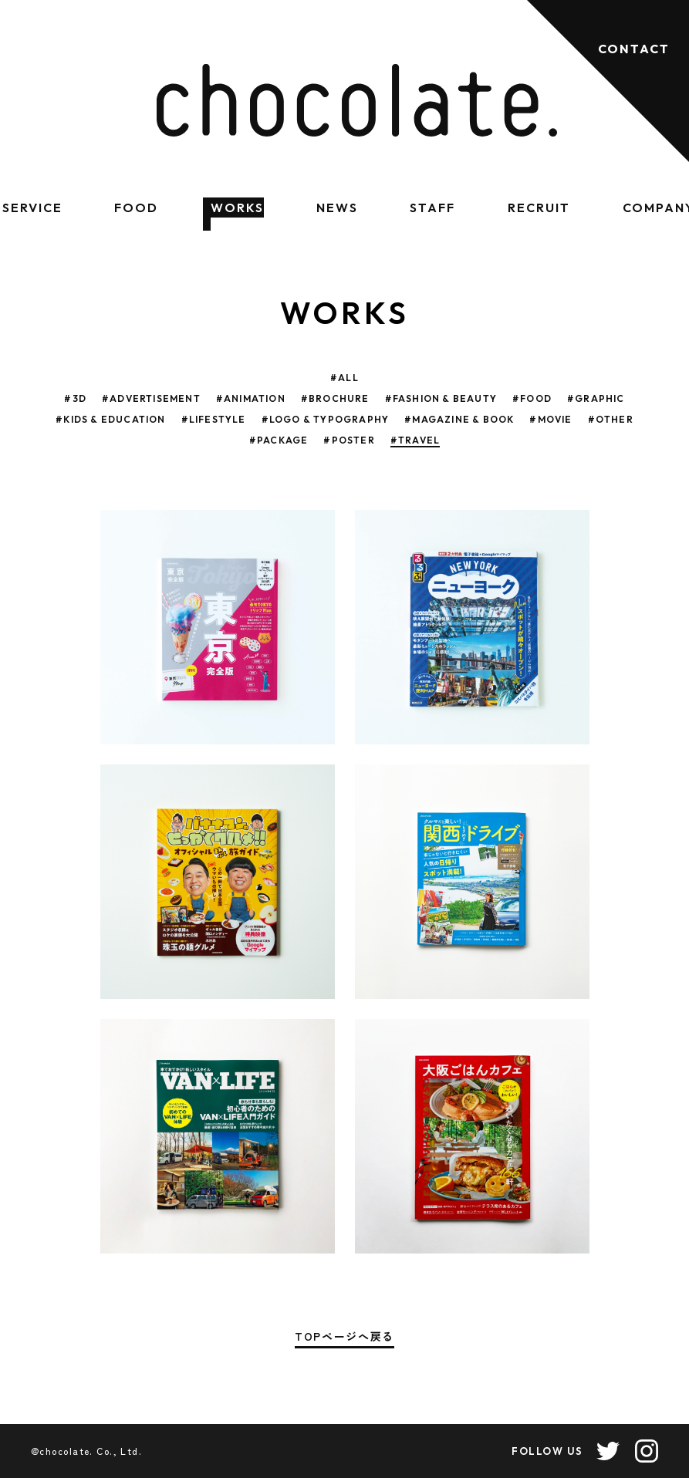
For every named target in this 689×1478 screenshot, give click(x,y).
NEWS (337, 207)
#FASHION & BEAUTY (441, 398)
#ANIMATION (250, 398)
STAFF (432, 207)
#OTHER (610, 419)
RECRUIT (538, 207)
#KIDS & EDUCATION (110, 419)
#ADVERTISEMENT (151, 398)
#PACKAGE (279, 440)
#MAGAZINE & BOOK (459, 419)
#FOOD (532, 398)
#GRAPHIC (596, 398)
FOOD (136, 207)
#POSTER (348, 440)
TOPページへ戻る (344, 1337)
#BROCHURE (335, 398)
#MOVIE (550, 419)
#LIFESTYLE (213, 419)
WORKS (237, 207)
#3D (75, 398)
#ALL (344, 377)
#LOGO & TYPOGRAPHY (326, 419)
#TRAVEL (415, 440)
